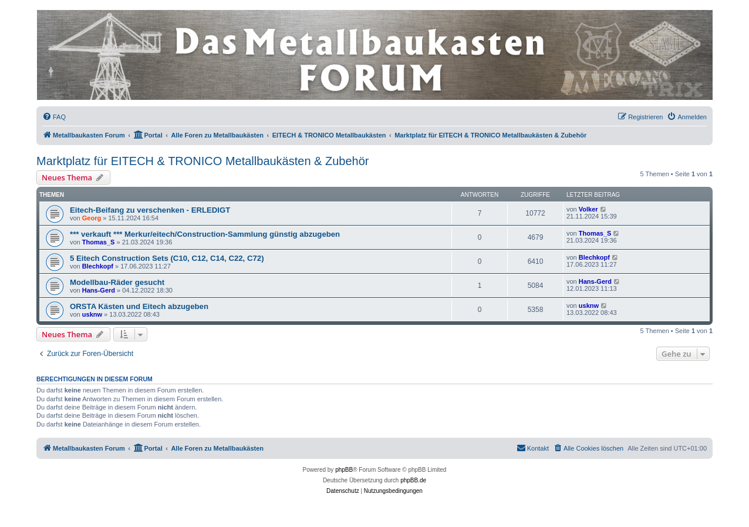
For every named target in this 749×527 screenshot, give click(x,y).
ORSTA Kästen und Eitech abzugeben (139, 306)
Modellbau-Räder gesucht (117, 282)
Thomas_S (98, 242)
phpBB (344, 469)
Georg (91, 217)
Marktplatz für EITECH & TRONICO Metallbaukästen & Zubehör (202, 161)
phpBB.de (413, 480)
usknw (92, 314)
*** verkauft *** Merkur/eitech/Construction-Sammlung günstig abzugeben (205, 234)
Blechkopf (97, 266)
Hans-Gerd (98, 290)
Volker (588, 209)
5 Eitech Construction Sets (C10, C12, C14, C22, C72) (167, 258)
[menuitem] (54, 117)
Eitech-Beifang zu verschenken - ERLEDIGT (150, 210)
